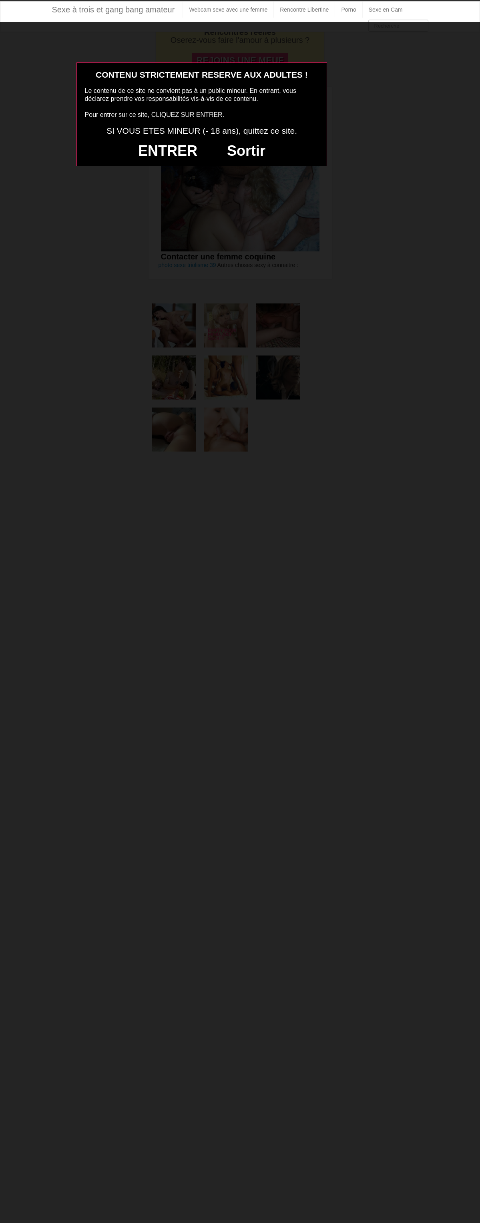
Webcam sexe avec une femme (228, 9)
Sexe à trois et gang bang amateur (113, 9)
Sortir (246, 151)
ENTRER (167, 151)
